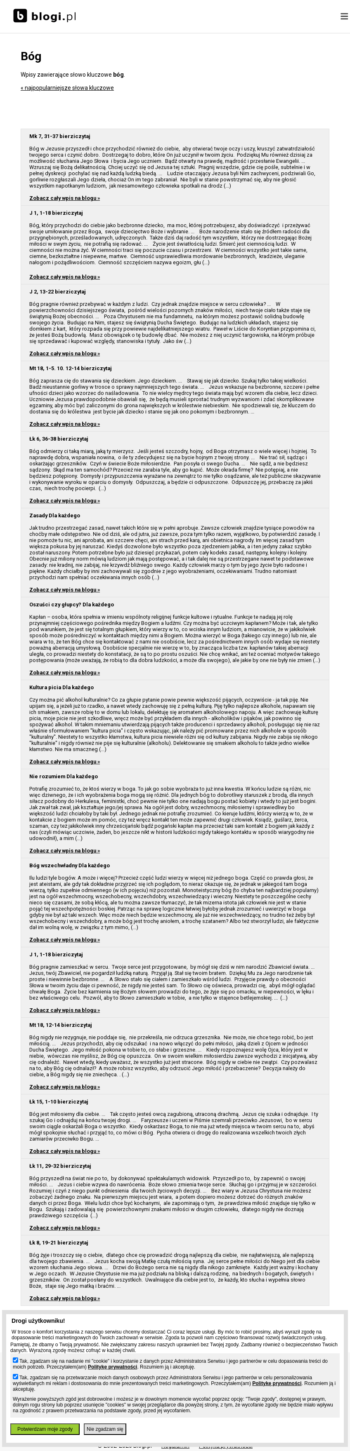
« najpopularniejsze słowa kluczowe (67, 88)
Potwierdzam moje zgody (45, 1429)
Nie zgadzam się (105, 1429)
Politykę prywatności (112, 1367)
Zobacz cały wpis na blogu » (64, 198)
